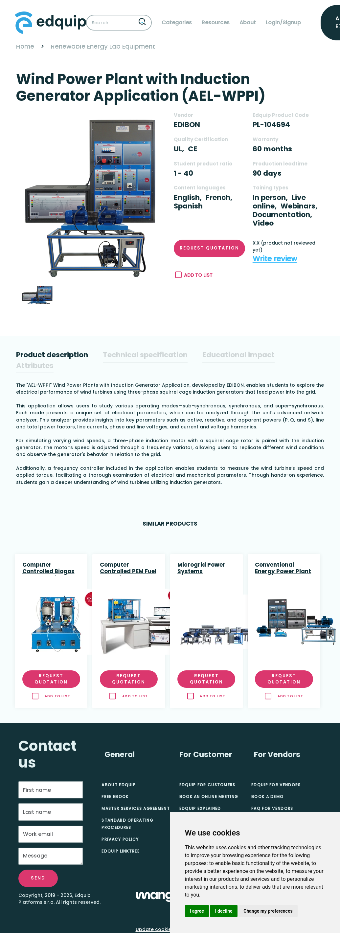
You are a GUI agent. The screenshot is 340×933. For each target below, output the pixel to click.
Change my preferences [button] (267, 911)
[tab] (52, 355)
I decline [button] (223, 911)
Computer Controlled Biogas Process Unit (48, 568)
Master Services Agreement (136, 808)
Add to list (194, 275)
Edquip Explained (200, 808)
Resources (216, 22)
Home (25, 46)
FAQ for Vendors (272, 808)
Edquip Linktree (121, 851)
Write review (275, 259)
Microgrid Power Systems (201, 568)
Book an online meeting (208, 796)
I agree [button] (197, 911)
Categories (177, 22)
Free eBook (115, 796)
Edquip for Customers (207, 785)
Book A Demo (267, 796)
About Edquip (119, 785)
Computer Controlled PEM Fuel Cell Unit (128, 568)
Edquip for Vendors (276, 785)
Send (38, 878)
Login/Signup (283, 22)
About (247, 22)
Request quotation (209, 248)
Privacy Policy (120, 839)
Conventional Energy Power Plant (283, 568)
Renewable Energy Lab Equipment (103, 46)
